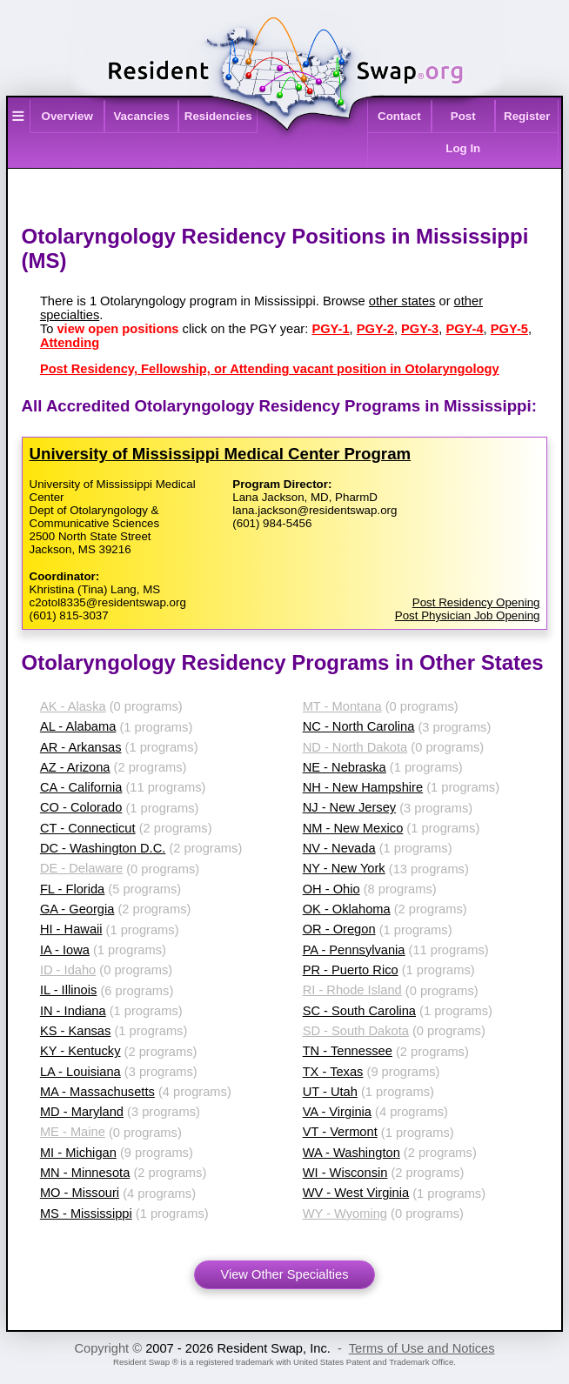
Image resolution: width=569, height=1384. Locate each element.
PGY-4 (464, 329)
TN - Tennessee (347, 1051)
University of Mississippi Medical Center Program (221, 454)
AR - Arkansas (81, 747)
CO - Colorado (81, 807)
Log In (462, 148)
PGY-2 (375, 329)
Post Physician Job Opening (467, 615)
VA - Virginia (337, 1112)
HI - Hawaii (71, 929)
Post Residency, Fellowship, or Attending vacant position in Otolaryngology (269, 369)
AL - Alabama (78, 726)
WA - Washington (351, 1153)
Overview (67, 116)
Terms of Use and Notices (422, 1348)
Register (527, 116)
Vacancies (141, 116)
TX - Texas (333, 1072)
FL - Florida (72, 889)
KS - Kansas (75, 1031)
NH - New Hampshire (363, 787)
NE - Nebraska (344, 767)
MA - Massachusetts (97, 1092)
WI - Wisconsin (345, 1173)
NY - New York (344, 868)
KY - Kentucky (80, 1051)
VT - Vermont (340, 1132)
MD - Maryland (82, 1112)
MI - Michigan (78, 1153)
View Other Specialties (284, 1274)
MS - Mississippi (86, 1213)
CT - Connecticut (88, 828)
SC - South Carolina (359, 1011)
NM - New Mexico (353, 828)
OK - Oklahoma (347, 909)
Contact (399, 116)
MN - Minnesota (85, 1173)
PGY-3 (419, 329)
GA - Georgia (77, 909)
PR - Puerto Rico (350, 970)
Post (463, 116)
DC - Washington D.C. (102, 848)
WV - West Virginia (356, 1193)
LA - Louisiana (80, 1072)
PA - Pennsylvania (354, 950)
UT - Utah (330, 1092)
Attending (69, 343)
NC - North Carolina (359, 726)
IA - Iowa (65, 950)
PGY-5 (509, 329)
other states (402, 301)
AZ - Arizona (75, 767)
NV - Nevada (339, 848)
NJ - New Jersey (350, 807)
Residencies (218, 116)
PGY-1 (330, 329)
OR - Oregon (339, 929)
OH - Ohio (331, 889)
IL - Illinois (68, 990)
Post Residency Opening (476, 602)
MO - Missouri (79, 1193)
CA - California (81, 787)
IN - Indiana (73, 1011)
